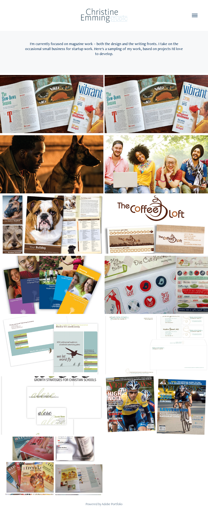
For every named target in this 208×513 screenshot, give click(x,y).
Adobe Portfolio (112, 504)
